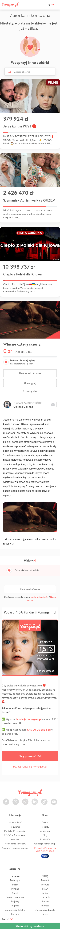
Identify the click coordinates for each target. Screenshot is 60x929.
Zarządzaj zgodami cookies (15, 847)
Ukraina (15, 888)
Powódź (45, 880)
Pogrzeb (15, 905)
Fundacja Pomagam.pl (45, 843)
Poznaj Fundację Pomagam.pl (30, 766)
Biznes (45, 913)
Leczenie (15, 876)
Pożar (15, 884)
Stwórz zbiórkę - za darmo (30, 926)
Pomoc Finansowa (15, 897)
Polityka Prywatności (15, 830)
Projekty (15, 901)
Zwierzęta (15, 880)
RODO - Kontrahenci (15, 835)
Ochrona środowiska (45, 909)
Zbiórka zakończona (30, 373)
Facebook (6, 800)
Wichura (45, 884)
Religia (45, 893)
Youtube (54, 800)
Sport (15, 893)
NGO (45, 888)
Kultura (15, 913)
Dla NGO (45, 839)
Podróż (45, 901)
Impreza (45, 905)
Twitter (15, 800)
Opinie (45, 822)
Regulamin (15, 826)
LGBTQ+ (44, 876)
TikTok (44, 800)
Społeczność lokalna (15, 909)
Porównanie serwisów (15, 843)
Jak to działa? (15, 822)
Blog (45, 835)
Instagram (25, 800)
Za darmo (45, 830)
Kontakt (15, 839)
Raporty (45, 826)
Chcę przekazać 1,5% (30, 756)
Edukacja (45, 897)
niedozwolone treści (39, 597)
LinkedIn (35, 800)
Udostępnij (30, 383)
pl (49, 5)
